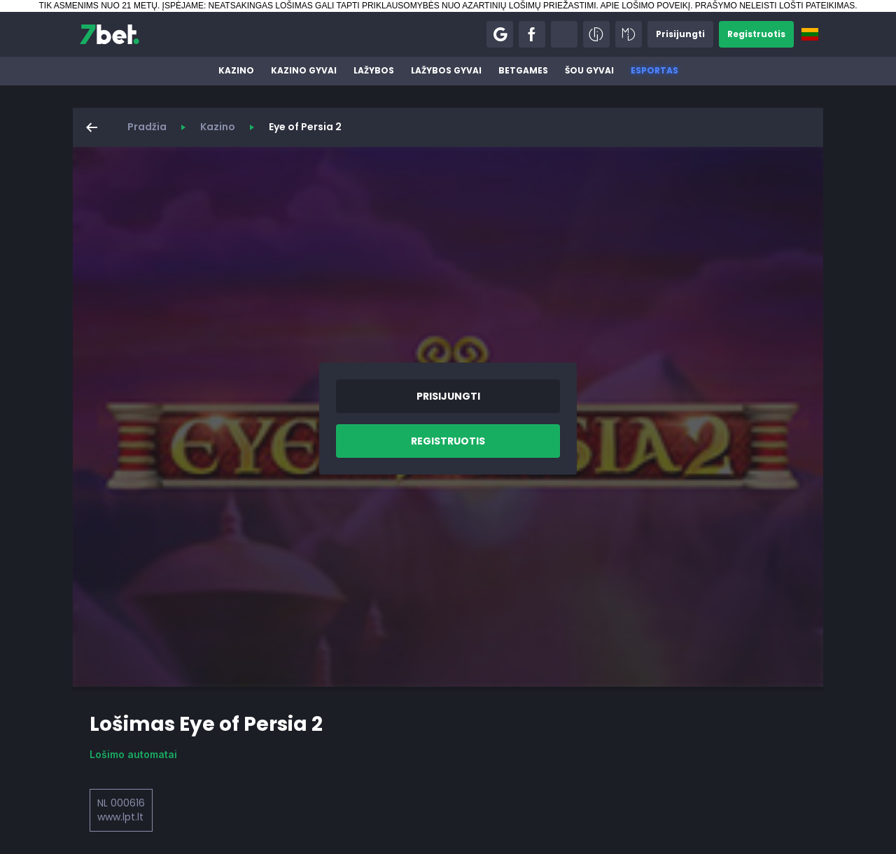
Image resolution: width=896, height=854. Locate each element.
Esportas (654, 70)
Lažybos (374, 70)
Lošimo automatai (133, 754)
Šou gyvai (589, 70)
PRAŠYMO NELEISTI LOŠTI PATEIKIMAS (775, 5)
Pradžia (147, 127)
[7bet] (109, 34)
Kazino (236, 70)
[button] (499, 34)
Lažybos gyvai (446, 70)
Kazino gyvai (304, 70)
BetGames (523, 70)
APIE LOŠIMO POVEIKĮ (645, 5)
